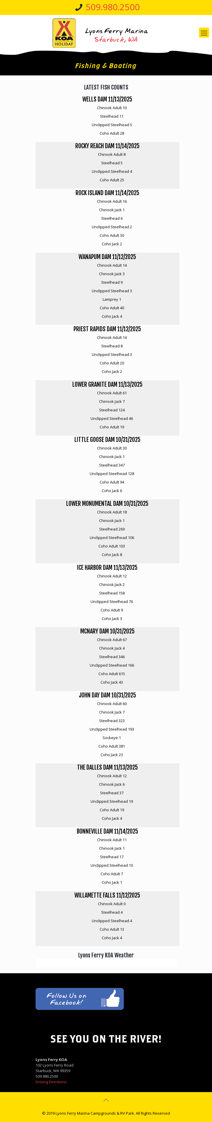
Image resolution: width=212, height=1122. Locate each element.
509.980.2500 (113, 7)
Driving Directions (51, 1081)
